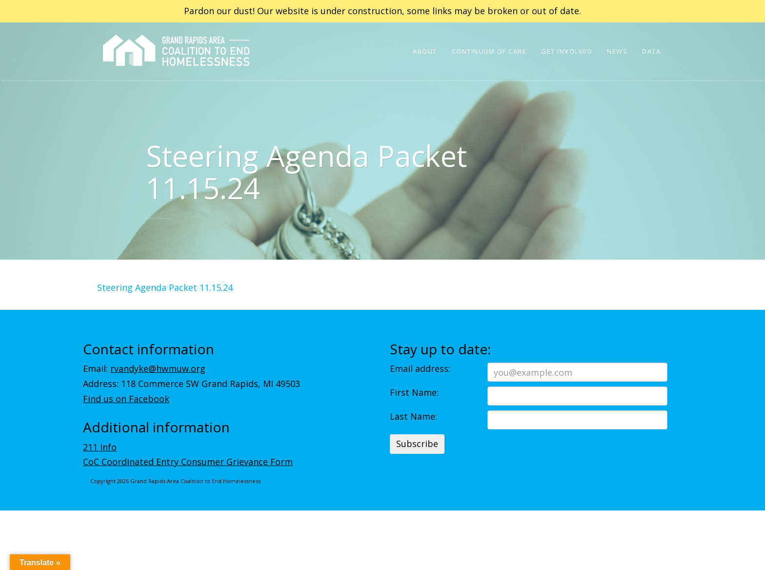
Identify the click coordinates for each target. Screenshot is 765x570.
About (425, 51)
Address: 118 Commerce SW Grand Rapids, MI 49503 (191, 383)
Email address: (420, 368)
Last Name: (413, 416)
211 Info (100, 447)
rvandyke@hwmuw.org (157, 368)
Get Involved (566, 51)
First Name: (414, 392)
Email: (144, 368)
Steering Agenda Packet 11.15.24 (165, 287)
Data (651, 51)
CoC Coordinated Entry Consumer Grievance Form (188, 462)
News (617, 51)
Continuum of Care (489, 51)
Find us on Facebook (126, 399)
